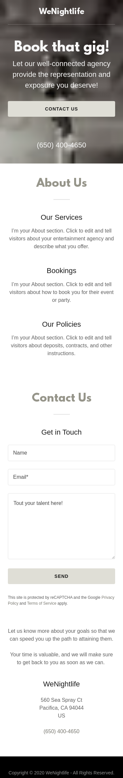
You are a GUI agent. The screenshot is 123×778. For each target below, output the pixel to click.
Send (61, 576)
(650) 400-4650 (61, 145)
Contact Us (61, 109)
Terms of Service (41, 603)
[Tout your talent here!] (61, 526)
